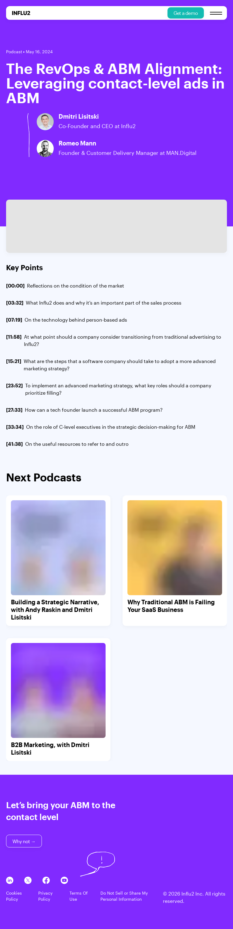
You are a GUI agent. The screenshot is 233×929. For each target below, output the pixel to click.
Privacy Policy (45, 896)
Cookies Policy (14, 896)
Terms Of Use (78, 896)
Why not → (23, 841)
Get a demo (186, 13)
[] (65, 285)
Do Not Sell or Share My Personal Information (124, 896)
